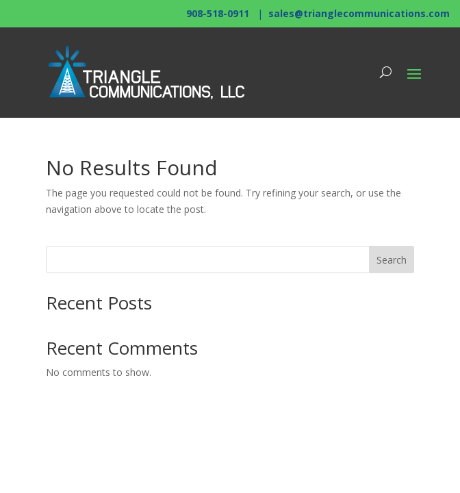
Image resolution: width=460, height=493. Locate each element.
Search (391, 259)
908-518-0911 (217, 13)
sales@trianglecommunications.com (359, 13)
